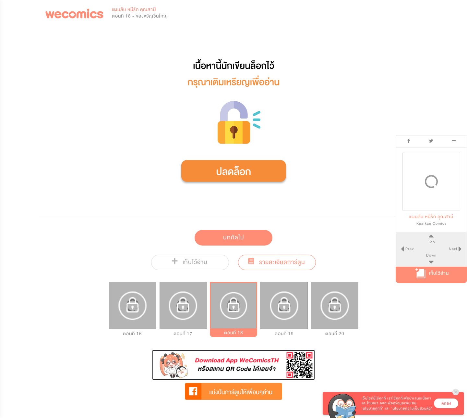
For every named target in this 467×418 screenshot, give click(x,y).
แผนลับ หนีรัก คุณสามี (134, 10)
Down (431, 255)
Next (454, 249)
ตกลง (446, 403)
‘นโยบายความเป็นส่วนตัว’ (411, 408)
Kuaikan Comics (431, 223)
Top (431, 242)
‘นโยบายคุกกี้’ (372, 408)
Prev (409, 249)
